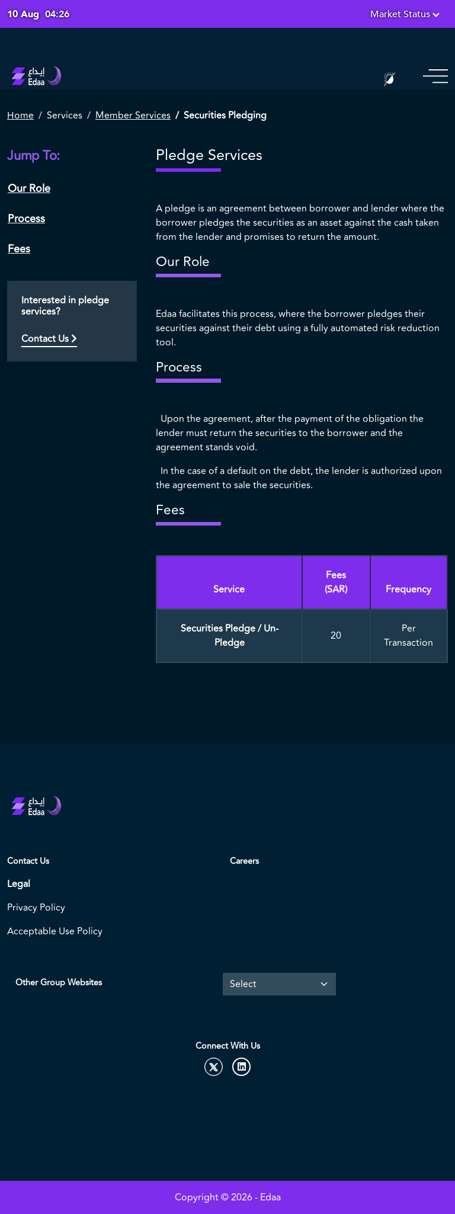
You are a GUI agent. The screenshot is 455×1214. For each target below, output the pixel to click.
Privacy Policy (36, 908)
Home (20, 115)
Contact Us (49, 339)
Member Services (133, 115)
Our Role (29, 188)
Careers (244, 861)
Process (26, 218)
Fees (19, 249)
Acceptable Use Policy (54, 931)
